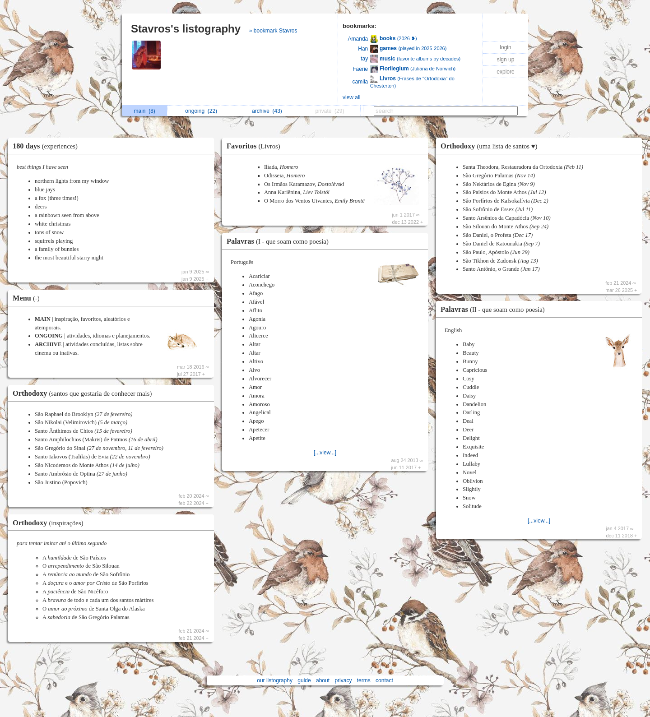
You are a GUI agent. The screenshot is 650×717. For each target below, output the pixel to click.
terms (364, 680)
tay (364, 59)
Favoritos (256, 146)
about (323, 680)
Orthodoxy (84, 393)
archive (267, 111)
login (505, 47)
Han (363, 49)
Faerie (360, 69)
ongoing (201, 111)
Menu (28, 298)
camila (360, 82)
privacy (343, 680)
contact (384, 680)
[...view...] (325, 452)
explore (505, 72)
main (144, 111)
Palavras (280, 241)
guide (304, 680)
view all (351, 97)
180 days (47, 146)
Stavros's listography (186, 29)
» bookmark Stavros (273, 31)
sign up (506, 59)
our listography (274, 680)
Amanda (358, 39)
